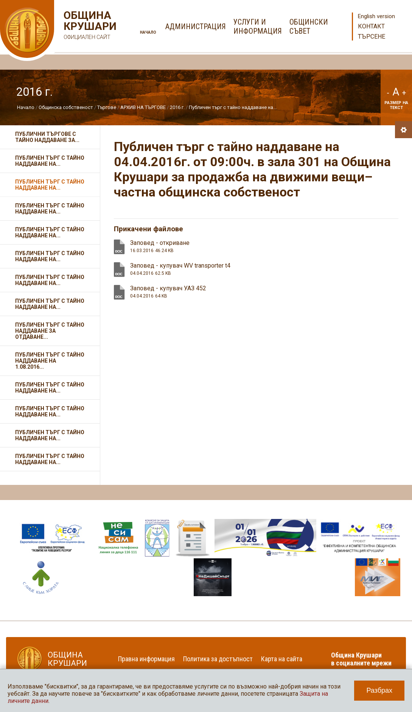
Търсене (371, 36)
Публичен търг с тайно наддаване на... (233, 107)
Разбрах (379, 690)
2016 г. (177, 107)
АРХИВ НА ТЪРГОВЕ (143, 107)
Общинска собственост (66, 107)
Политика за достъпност (218, 659)
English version (376, 16)
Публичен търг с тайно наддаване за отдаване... (49, 331)
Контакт (371, 26)
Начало (148, 32)
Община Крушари (89, 26)
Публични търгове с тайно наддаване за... (47, 137)
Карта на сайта (281, 659)
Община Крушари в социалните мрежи (361, 659)
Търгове (106, 107)
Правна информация (146, 659)
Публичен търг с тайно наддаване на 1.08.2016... (49, 361)
